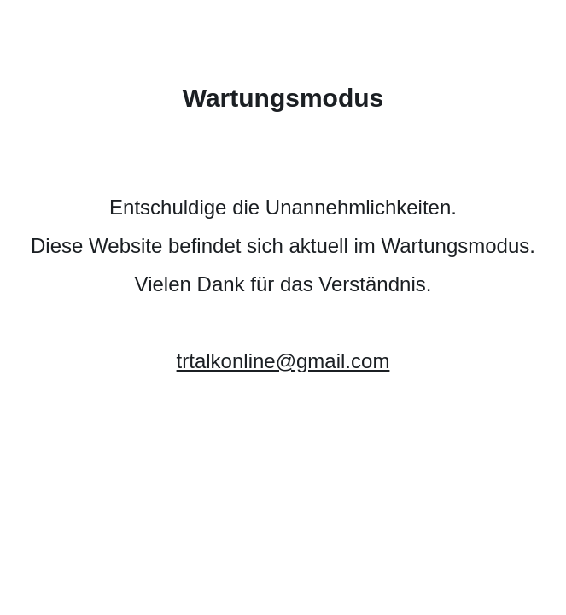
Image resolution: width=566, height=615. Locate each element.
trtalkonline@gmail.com (283, 360)
